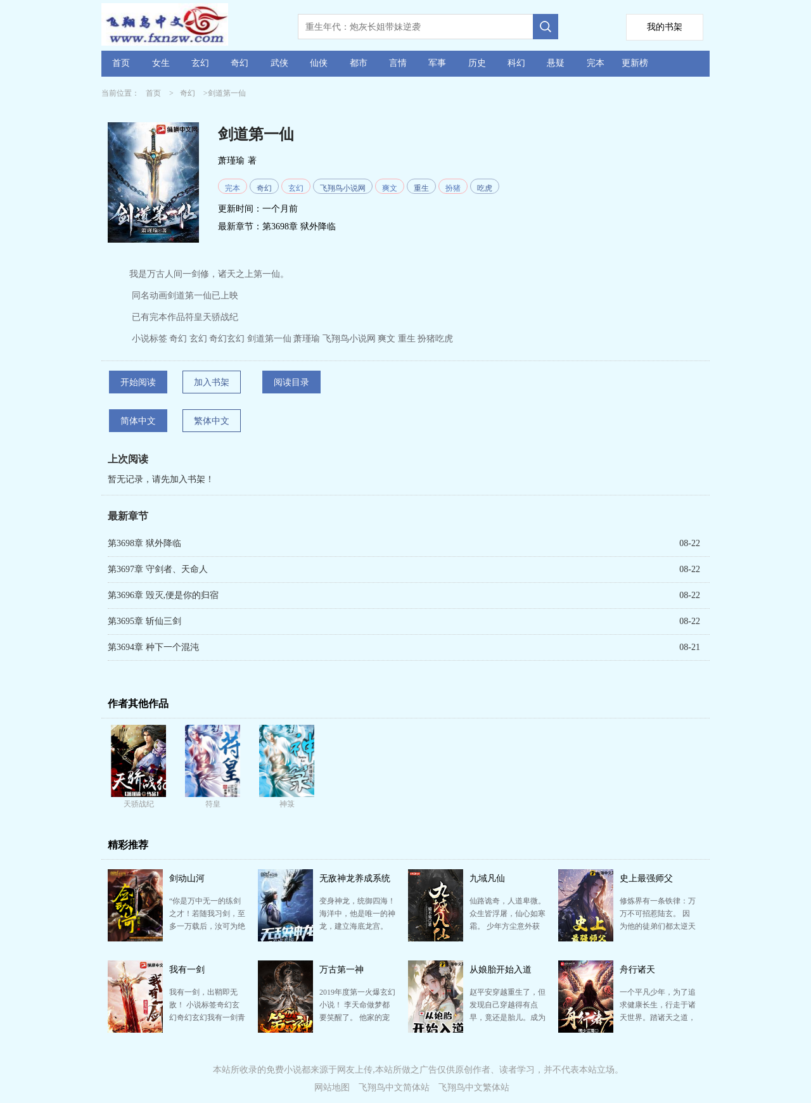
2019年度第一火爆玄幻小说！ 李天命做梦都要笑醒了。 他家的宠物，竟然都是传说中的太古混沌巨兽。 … (357, 1017)
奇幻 (239, 63)
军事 (437, 63)
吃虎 (484, 188)
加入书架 (211, 382)
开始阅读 (138, 382)
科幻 (516, 63)
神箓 (287, 804)
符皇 (212, 804)
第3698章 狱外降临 (299, 226)
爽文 (389, 188)
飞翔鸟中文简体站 (394, 1087)
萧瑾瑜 (231, 160)
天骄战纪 (139, 804)
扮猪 (453, 188)
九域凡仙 (487, 878)
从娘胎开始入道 (500, 969)
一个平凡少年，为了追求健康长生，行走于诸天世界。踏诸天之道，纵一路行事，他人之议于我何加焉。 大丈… (658, 1017)
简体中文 (138, 421)
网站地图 (332, 1087)
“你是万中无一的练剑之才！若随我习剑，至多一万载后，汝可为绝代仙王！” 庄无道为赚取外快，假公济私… (207, 926)
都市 (358, 63)
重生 (421, 188)
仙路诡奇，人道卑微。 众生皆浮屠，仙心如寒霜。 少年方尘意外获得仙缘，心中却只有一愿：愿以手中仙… (507, 926)
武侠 (279, 63)
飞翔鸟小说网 (343, 188)
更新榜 (635, 63)
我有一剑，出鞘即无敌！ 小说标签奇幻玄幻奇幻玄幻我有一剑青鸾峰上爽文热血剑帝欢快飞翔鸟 (207, 1017)
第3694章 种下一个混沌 (153, 647)
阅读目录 (291, 382)
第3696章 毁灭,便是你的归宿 (163, 595)
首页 (121, 63)
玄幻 (200, 63)
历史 (477, 63)
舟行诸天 (637, 969)
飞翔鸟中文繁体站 (473, 1087)
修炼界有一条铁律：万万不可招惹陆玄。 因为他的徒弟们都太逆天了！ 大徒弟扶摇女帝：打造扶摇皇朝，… (658, 926)
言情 (398, 63)
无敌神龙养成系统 (354, 878)
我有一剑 (187, 969)
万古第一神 (341, 969)
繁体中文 (211, 421)
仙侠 (319, 63)
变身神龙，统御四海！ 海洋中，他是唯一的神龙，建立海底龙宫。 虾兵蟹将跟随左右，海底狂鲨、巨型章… (357, 926)
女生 (161, 63)
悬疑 (556, 63)
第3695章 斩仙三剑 (144, 621)
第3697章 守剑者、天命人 (158, 569)
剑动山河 (187, 878)
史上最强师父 (646, 878)
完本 (595, 63)
